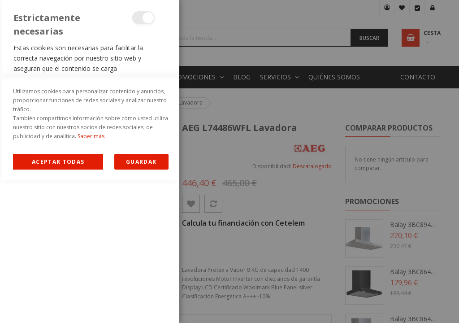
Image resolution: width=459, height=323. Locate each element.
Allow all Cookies (58, 304)
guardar (141, 304)
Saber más (91, 279)
